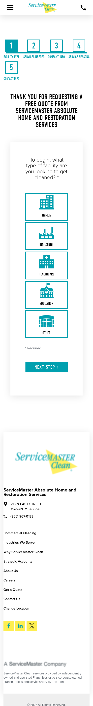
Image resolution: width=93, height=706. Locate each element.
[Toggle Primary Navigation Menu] (10, 7)
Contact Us (11, 599)
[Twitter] (32, 626)
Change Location (16, 608)
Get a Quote (12, 590)
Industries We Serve (19, 542)
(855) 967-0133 (18, 516)
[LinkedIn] (20, 626)
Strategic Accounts (17, 561)
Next (46, 367)
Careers (9, 580)
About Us (10, 571)
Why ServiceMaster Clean (23, 552)
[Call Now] (83, 7)
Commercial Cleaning (19, 533)
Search (18, 648)
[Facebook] (8, 626)
